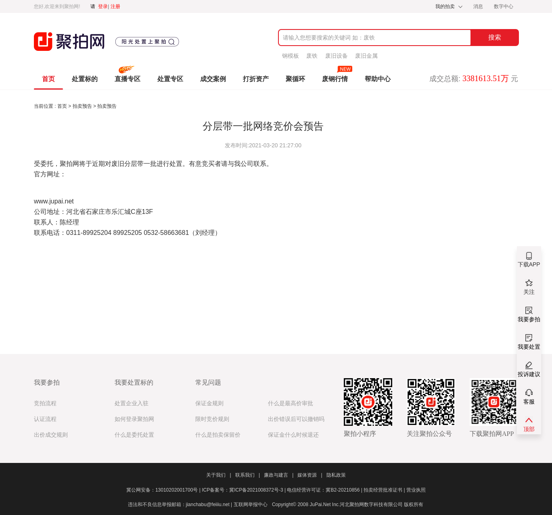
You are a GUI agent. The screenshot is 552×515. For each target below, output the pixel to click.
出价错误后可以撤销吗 (296, 419)
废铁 (312, 55)
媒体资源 (309, 475)
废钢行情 (335, 78)
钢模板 (290, 55)
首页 (48, 78)
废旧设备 (336, 55)
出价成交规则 (51, 435)
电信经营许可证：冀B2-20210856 (325, 490)
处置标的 (85, 78)
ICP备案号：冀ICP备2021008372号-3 (244, 490)
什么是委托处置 (134, 435)
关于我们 (218, 475)
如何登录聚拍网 (134, 419)
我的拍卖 (445, 6)
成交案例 (213, 78)
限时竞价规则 (212, 419)
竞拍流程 (45, 403)
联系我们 (247, 475)
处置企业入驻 (131, 403)
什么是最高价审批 (290, 403)
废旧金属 (366, 55)
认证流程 (45, 419)
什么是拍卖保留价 (217, 435)
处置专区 (170, 78)
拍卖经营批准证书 (385, 490)
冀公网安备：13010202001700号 (164, 490)
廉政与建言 (278, 475)
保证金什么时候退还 (293, 435)
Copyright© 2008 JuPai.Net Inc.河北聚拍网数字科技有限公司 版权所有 (348, 504)
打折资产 (256, 78)
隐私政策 (336, 475)
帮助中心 (378, 78)
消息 (478, 6)
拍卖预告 (83, 106)
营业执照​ (416, 490)
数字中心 (503, 6)
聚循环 (295, 78)
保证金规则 (209, 403)
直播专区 (127, 78)
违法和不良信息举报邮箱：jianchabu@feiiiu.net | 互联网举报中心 (198, 504)
